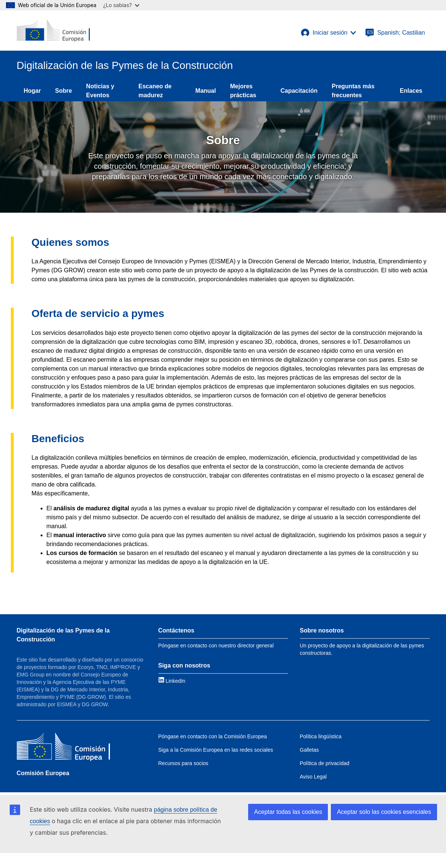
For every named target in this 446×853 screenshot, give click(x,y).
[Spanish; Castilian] (395, 33)
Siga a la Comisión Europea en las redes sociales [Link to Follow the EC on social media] (215, 750)
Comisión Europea (43, 773)
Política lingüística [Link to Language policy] (321, 736)
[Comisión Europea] (63, 748)
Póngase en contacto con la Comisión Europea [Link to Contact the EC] (212, 736)
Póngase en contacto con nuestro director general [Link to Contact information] (216, 646)
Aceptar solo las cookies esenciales (384, 812)
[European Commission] (53, 30)
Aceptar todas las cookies (288, 812)
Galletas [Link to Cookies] (309, 750)
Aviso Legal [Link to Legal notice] (313, 777)
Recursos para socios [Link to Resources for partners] (183, 763)
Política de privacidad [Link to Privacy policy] (324, 763)
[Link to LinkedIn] (172, 681)
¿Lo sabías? (121, 5)
